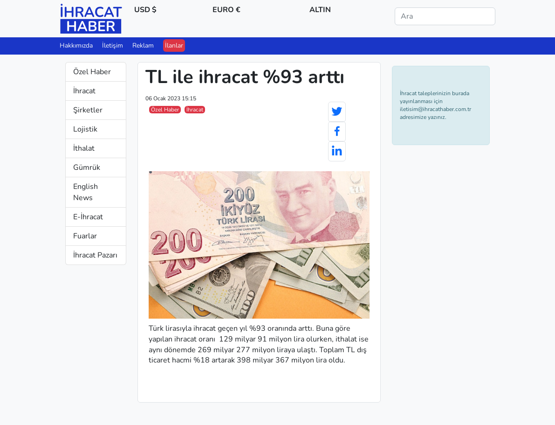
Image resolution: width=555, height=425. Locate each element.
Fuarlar (85, 236)
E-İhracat (88, 217)
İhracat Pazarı (95, 255)
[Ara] (445, 16)
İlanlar (174, 45)
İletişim (112, 45)
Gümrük (86, 167)
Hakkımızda (76, 45)
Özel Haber (92, 72)
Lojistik (85, 129)
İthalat (84, 148)
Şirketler (88, 110)
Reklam (143, 45)
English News (85, 192)
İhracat (84, 91)
